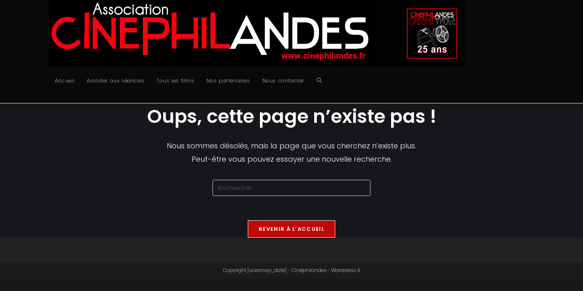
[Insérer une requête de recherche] (291, 188)
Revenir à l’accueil (291, 229)
